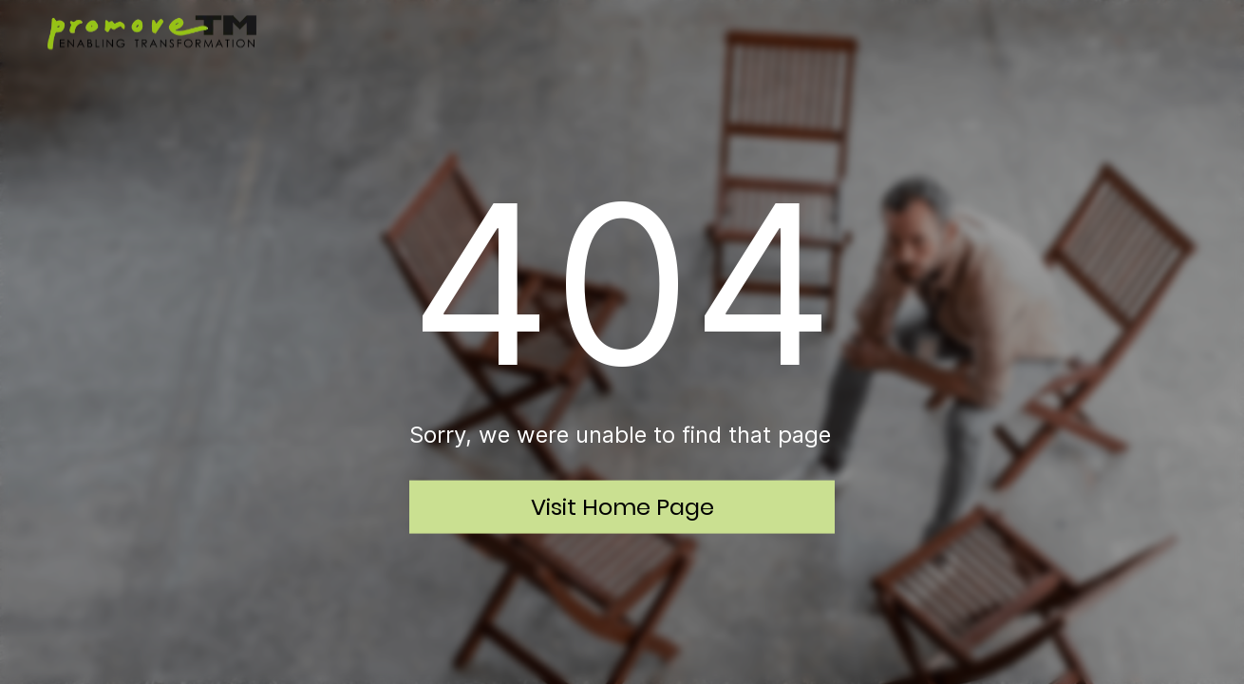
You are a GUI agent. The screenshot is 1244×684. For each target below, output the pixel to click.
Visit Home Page (622, 506)
